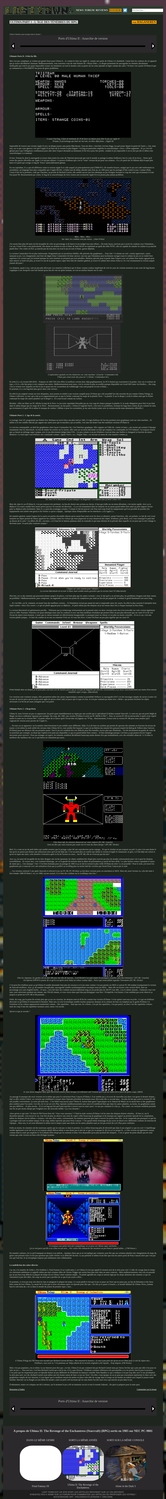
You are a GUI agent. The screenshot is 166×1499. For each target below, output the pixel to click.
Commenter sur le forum (146, 1389)
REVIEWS (102, 10)
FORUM (89, 10)
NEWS (80, 10)
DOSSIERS (115, 10)
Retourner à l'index (17, 1389)
